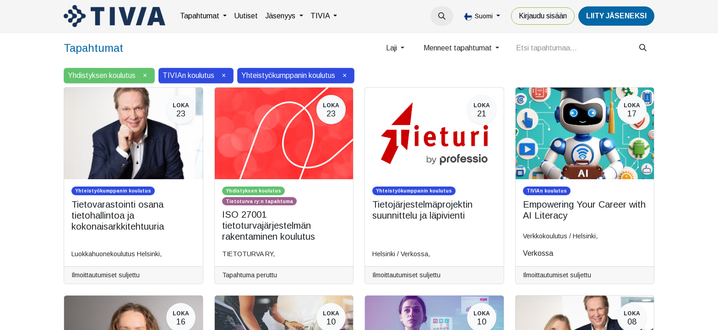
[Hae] (642, 48)
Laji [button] (392, 48)
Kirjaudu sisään (543, 16)
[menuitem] (203, 16)
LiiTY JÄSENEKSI (616, 16)
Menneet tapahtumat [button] (459, 48)
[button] (441, 16)
